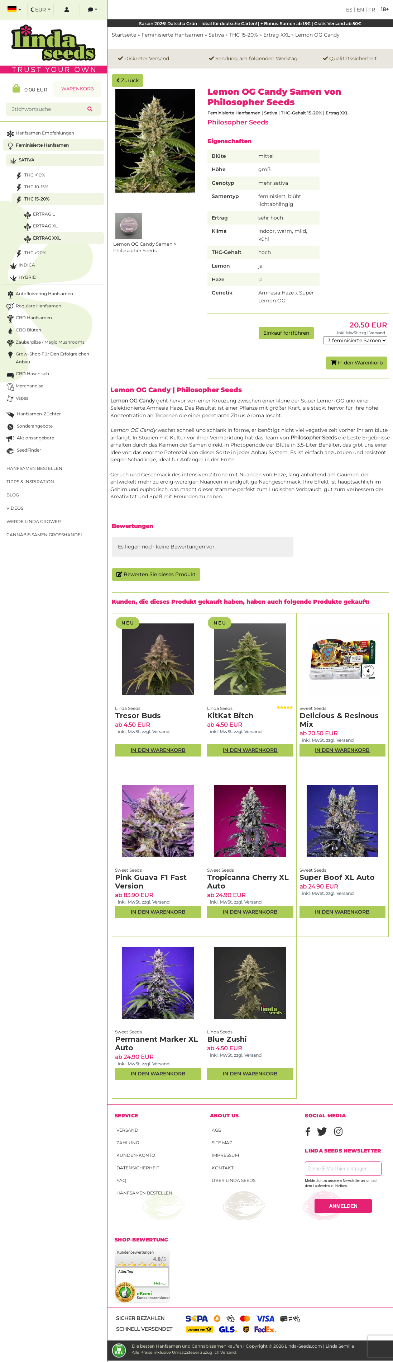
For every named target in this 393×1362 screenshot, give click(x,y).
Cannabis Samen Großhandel (44, 534)
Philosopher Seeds (237, 122)
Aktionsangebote (29, 439)
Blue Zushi (227, 1039)
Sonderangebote (29, 427)
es (349, 9)
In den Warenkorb (357, 362)
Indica (21, 266)
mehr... (160, 1283)
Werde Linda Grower (33, 521)
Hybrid (22, 278)
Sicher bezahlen (140, 1318)
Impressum (225, 1155)
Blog (12, 495)
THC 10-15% (31, 188)
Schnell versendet (144, 1329)
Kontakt (223, 1167)
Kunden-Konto (135, 1155)
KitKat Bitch (230, 715)
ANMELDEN (343, 1206)
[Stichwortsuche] (48, 109)
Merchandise (24, 387)
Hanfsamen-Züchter (33, 415)
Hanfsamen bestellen (144, 1193)
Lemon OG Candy (317, 35)
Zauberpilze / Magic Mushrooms (45, 343)
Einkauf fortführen (286, 333)
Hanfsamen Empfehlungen (39, 134)
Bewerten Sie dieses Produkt (156, 574)
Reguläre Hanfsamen (33, 307)
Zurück (127, 80)
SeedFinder (23, 451)
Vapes (16, 399)
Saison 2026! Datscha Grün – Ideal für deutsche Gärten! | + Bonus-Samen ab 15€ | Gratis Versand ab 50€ (250, 23)
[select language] (14, 10)
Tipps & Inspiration (30, 481)
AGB (216, 1130)
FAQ (121, 1180)
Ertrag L (38, 215)
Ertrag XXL (276, 35)
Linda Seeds (127, 708)
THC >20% (30, 254)
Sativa (216, 35)
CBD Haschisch (27, 375)
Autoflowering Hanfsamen (39, 295)
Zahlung (127, 1142)
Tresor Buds (138, 715)
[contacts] (93, 10)
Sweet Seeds (312, 708)
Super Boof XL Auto (337, 877)
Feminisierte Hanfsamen (172, 35)
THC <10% (29, 176)
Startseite (124, 35)
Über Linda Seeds (233, 1180)
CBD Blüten (23, 331)
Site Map (222, 1142)
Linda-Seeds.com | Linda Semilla (319, 1346)
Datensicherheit (137, 1167)
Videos (14, 508)
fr (371, 9)
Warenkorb (77, 88)
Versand (127, 1130)
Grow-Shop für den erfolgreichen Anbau (47, 357)
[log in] (67, 10)
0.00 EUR (30, 88)
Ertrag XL (40, 227)
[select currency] (40, 10)
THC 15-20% (243, 35)
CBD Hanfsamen (28, 319)
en (359, 9)
